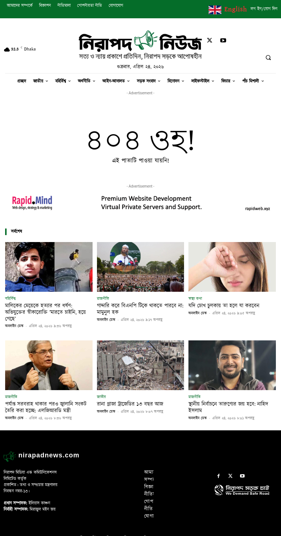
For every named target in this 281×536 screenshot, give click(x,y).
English (235, 9)
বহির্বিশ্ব (10, 299)
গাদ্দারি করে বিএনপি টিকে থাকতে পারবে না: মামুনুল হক (136, 308)
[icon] (245, 487)
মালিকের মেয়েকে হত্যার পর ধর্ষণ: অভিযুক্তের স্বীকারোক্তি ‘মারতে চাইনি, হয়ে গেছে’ (44, 308)
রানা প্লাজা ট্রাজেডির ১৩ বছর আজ (127, 395)
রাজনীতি (103, 299)
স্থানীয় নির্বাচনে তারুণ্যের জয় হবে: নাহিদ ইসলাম (231, 395)
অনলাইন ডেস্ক (14, 318)
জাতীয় (101, 389)
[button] (268, 58)
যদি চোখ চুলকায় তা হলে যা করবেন (220, 305)
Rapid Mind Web (179, 528)
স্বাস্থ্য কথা (195, 299)
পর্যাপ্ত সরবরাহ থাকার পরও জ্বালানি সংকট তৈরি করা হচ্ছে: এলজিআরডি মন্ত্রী (47, 398)
